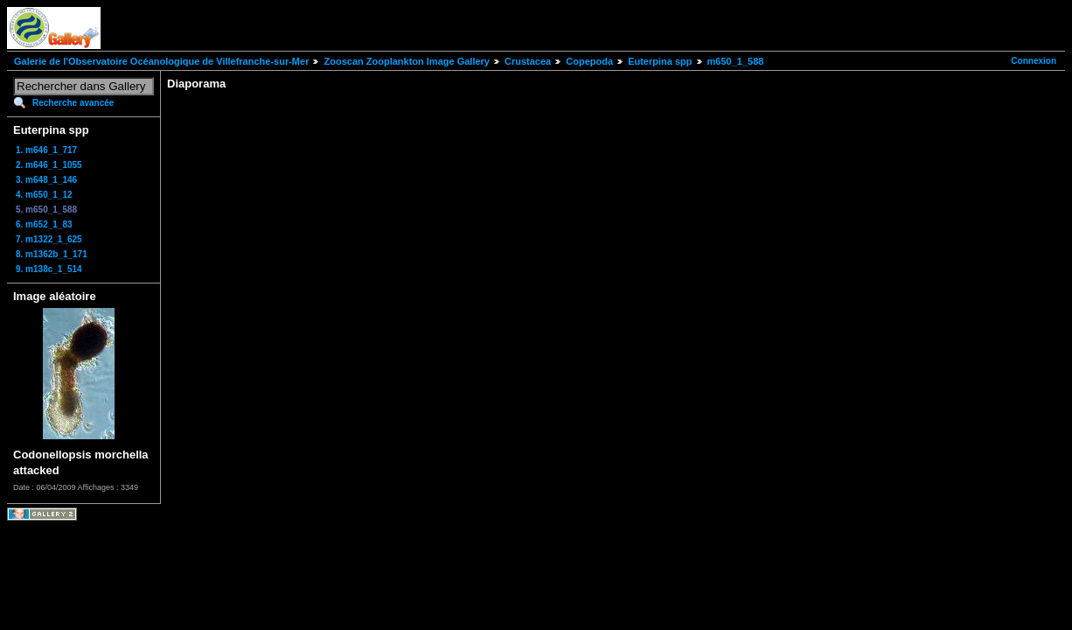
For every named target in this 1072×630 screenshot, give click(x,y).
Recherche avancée (73, 103)
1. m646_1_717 (46, 150)
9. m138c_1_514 (49, 269)
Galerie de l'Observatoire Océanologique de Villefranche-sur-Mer (161, 61)
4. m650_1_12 (44, 195)
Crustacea (528, 61)
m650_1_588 (735, 61)
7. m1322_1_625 (49, 239)
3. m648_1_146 (46, 180)
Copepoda (589, 61)
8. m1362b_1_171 (51, 254)
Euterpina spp (660, 61)
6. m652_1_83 (44, 224)
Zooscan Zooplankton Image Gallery (406, 61)
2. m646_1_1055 (49, 165)
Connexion (1033, 61)
